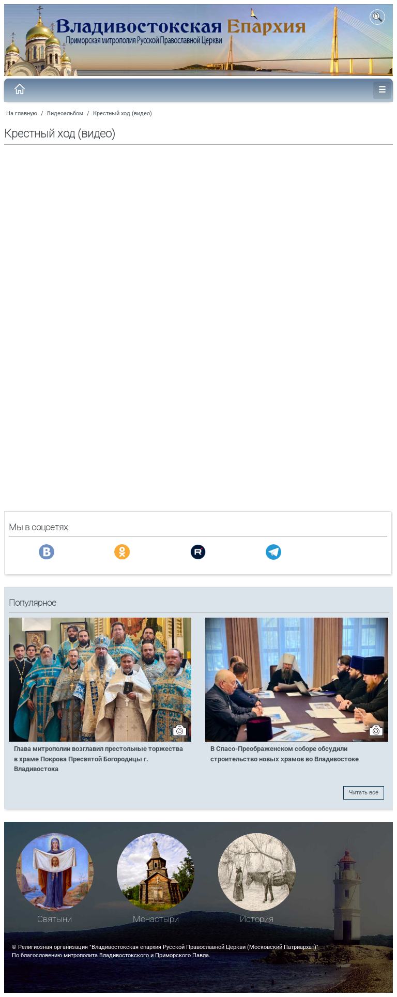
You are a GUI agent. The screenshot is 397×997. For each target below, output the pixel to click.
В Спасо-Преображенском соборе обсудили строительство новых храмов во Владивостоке (284, 753)
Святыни (54, 919)
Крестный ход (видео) (122, 113)
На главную (21, 113)
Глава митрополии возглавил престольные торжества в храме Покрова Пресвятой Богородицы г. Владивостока (98, 758)
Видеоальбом (65, 113)
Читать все (363, 792)
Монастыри (156, 919)
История (256, 919)
